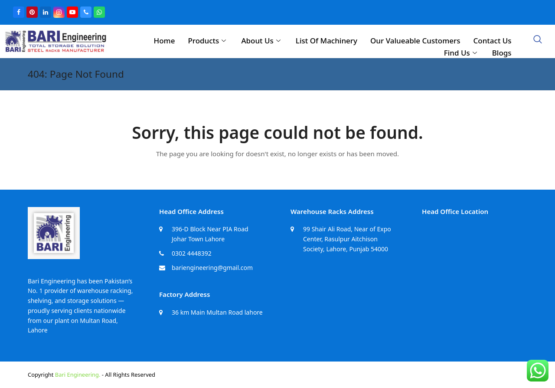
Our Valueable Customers (415, 41)
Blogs (502, 53)
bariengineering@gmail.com (212, 267)
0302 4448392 (192, 253)
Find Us (461, 53)
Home (164, 41)
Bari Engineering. (78, 374)
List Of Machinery (326, 41)
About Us (261, 41)
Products (208, 41)
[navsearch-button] (537, 40)
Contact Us (492, 41)
